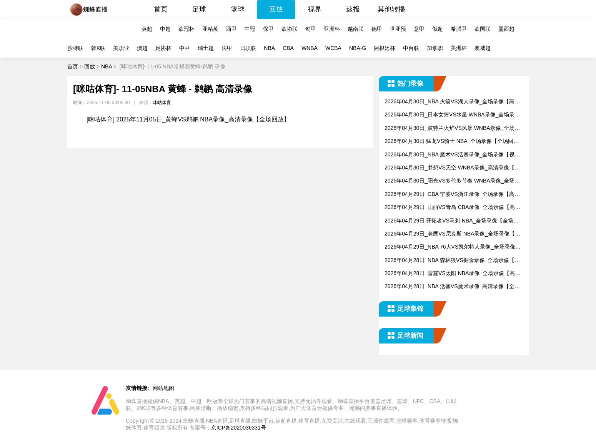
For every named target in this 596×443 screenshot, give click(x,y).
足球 (199, 9)
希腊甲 (459, 29)
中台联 (411, 48)
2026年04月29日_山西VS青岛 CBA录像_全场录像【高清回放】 (452, 207)
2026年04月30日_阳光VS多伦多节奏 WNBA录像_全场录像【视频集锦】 (452, 181)
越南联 (356, 29)
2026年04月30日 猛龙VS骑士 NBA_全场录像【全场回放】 (449, 141)
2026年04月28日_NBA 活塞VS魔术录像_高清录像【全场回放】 (452, 286)
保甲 (268, 29)
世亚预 (398, 29)
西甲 (231, 29)
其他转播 (391, 9)
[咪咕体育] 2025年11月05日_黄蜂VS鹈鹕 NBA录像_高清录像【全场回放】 (188, 119)
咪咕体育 (162, 102)
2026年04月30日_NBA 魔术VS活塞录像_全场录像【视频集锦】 (452, 155)
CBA (288, 48)
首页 (161, 9)
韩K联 (98, 48)
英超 (147, 29)
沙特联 (75, 48)
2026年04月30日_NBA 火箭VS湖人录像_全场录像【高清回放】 (452, 102)
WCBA (333, 48)
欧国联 (482, 29)
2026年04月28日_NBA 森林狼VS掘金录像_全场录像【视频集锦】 (452, 260)
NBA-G (357, 48)
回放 (276, 9)
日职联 (248, 48)
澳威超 (482, 48)
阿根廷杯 (384, 48)
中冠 (250, 29)
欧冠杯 (186, 29)
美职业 (121, 48)
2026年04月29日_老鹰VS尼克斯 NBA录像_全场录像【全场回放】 (452, 234)
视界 (314, 9)
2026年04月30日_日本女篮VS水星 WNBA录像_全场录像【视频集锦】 (452, 115)
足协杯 (163, 48)
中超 (165, 29)
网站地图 (163, 388)
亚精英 (210, 29)
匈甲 (310, 29)
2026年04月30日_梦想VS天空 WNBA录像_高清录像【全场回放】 (452, 168)
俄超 (437, 29)
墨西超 (506, 29)
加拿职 (435, 48)
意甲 (419, 29)
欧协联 (289, 29)
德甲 (376, 29)
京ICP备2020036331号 (238, 428)
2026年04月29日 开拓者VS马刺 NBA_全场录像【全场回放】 (452, 221)
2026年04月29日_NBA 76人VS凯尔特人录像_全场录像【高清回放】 (450, 247)
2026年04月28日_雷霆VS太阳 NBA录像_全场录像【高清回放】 (452, 273)
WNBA (309, 48)
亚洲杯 (332, 29)
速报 (353, 9)
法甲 (226, 48)
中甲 (184, 48)
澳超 (142, 48)
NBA (269, 48)
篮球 (238, 9)
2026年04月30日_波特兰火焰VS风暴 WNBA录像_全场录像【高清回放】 (452, 128)
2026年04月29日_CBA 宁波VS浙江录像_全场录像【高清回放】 (452, 194)
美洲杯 (459, 48)
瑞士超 (206, 48)
